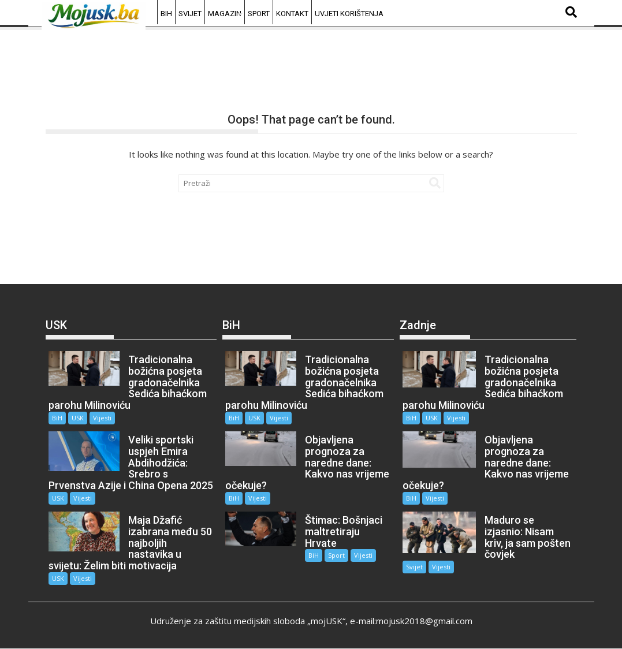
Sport (259, 13)
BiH (166, 13)
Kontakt (292, 13)
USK (78, 417)
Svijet (190, 13)
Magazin (224, 13)
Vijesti (102, 417)
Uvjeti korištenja (349, 13)
